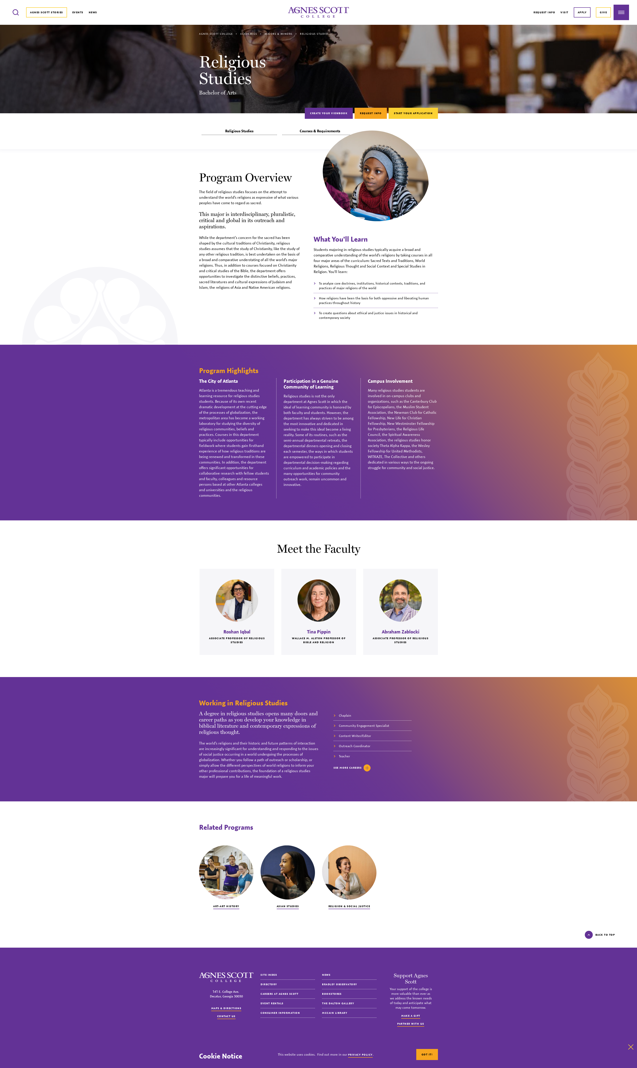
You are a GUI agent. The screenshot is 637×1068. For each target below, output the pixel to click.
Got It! (427, 1054)
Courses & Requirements (320, 131)
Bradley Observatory (339, 984)
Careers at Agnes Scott (279, 993)
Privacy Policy (360, 1054)
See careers (352, 768)
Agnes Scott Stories (46, 12)
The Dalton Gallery (338, 1003)
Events (77, 12)
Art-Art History (226, 906)
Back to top (600, 935)
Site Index (269, 974)
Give (603, 12)
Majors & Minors (279, 33)
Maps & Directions (226, 1008)
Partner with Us (410, 1023)
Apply (582, 12)
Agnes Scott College (216, 33)
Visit (564, 12)
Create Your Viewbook (328, 113)
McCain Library (334, 1012)
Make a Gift (410, 1015)
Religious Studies (239, 131)
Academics (248, 33)
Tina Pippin (319, 632)
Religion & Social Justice (349, 906)
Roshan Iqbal (236, 632)
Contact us (226, 1016)
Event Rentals (272, 1003)
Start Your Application (413, 113)
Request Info (544, 12)
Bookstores (332, 993)
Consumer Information (280, 1012)
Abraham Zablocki (400, 632)
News (93, 12)
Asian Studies (288, 906)
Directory (269, 984)
